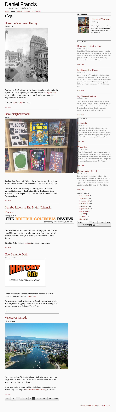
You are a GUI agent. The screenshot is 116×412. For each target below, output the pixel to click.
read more (8, 107)
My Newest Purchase (86, 96)
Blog (13, 11)
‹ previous (13, 399)
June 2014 (83, 216)
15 (44, 398)
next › (50, 398)
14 (40, 398)
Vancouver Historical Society (35, 390)
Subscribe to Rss (104, 405)
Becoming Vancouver (101, 19)
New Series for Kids (16, 254)
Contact (27, 11)
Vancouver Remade (16, 317)
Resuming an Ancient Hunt (89, 46)
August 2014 (84, 211)
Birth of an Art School (87, 171)
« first (8, 398)
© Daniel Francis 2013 (88, 405)
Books (19, 11)
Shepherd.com (50, 93)
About (7, 11)
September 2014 (85, 209)
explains (28, 243)
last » (56, 398)
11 (30, 398)
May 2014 (83, 219)
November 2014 (85, 203)
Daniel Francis (21, 4)
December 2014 (85, 201)
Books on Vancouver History (21, 23)
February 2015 (84, 196)
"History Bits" (31, 296)
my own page (17, 102)
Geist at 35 (82, 123)
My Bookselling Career (87, 70)
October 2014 (84, 206)
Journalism (36, 11)
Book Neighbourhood (17, 114)
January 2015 (84, 198)
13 (37, 398)
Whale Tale (82, 147)
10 (26, 398)
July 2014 (83, 214)
